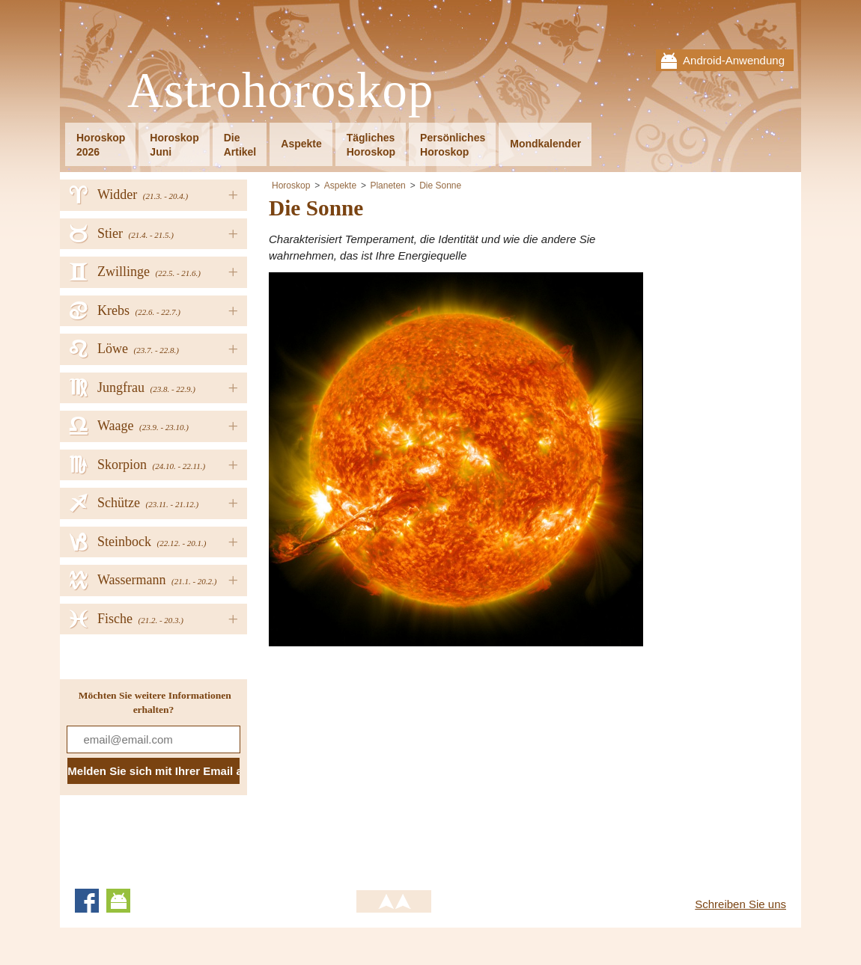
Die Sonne (440, 185)
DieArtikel (240, 145)
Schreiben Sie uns (740, 904)
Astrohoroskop (280, 90)
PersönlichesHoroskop (452, 145)
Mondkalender (545, 144)
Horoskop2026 (100, 145)
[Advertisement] (394, 762)
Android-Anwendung (734, 60)
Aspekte (301, 144)
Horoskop (291, 185)
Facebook (87, 901)
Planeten (387, 185)
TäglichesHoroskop (371, 145)
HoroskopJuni (174, 145)
